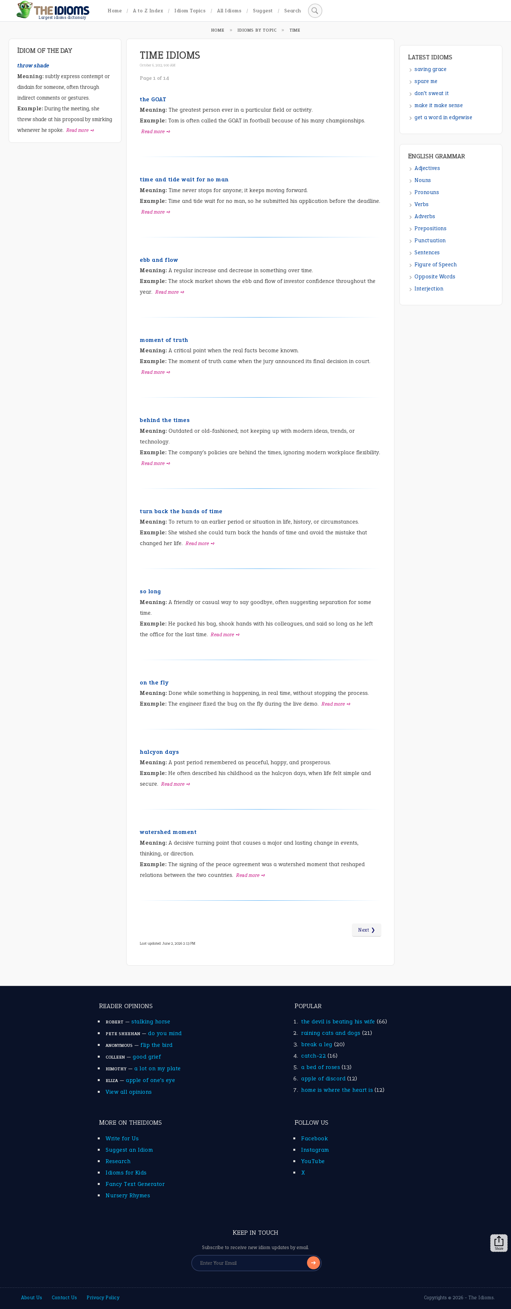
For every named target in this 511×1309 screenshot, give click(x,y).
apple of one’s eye (150, 1080)
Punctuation (430, 240)
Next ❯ (366, 930)
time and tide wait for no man (184, 179)
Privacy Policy (103, 1297)
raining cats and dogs (330, 1033)
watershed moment (168, 832)
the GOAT (153, 99)
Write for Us (122, 1138)
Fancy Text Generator (135, 1184)
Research (118, 1161)
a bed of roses (320, 1067)
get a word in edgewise (443, 117)
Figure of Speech (436, 264)
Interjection (429, 288)
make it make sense (439, 105)
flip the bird (156, 1045)
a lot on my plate (157, 1068)
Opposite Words (435, 276)
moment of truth (164, 340)
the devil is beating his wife (338, 1021)
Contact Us (64, 1297)
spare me (426, 81)
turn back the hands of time (181, 511)
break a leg (316, 1044)
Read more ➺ (155, 131)
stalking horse (150, 1021)
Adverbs (425, 216)
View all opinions (129, 1092)
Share (499, 1243)
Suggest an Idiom (129, 1150)
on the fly (154, 682)
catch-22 (313, 1056)
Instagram (315, 1150)
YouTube (313, 1161)
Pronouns (427, 192)
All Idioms (229, 10)
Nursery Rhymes (128, 1195)
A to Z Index (148, 10)
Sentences (427, 252)
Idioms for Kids (126, 1172)
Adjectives (427, 168)
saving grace (430, 69)
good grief (147, 1057)
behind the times (165, 420)
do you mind (165, 1033)
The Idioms (481, 1297)
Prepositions (430, 228)
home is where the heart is (337, 1090)
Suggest (263, 10)
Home (115, 10)
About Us (31, 1297)
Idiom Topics (190, 10)
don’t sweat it (432, 93)
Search (292, 10)
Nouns (423, 180)
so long (150, 591)
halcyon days (159, 752)
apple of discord (323, 1078)
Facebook (314, 1138)
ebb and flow (159, 260)
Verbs (422, 204)
